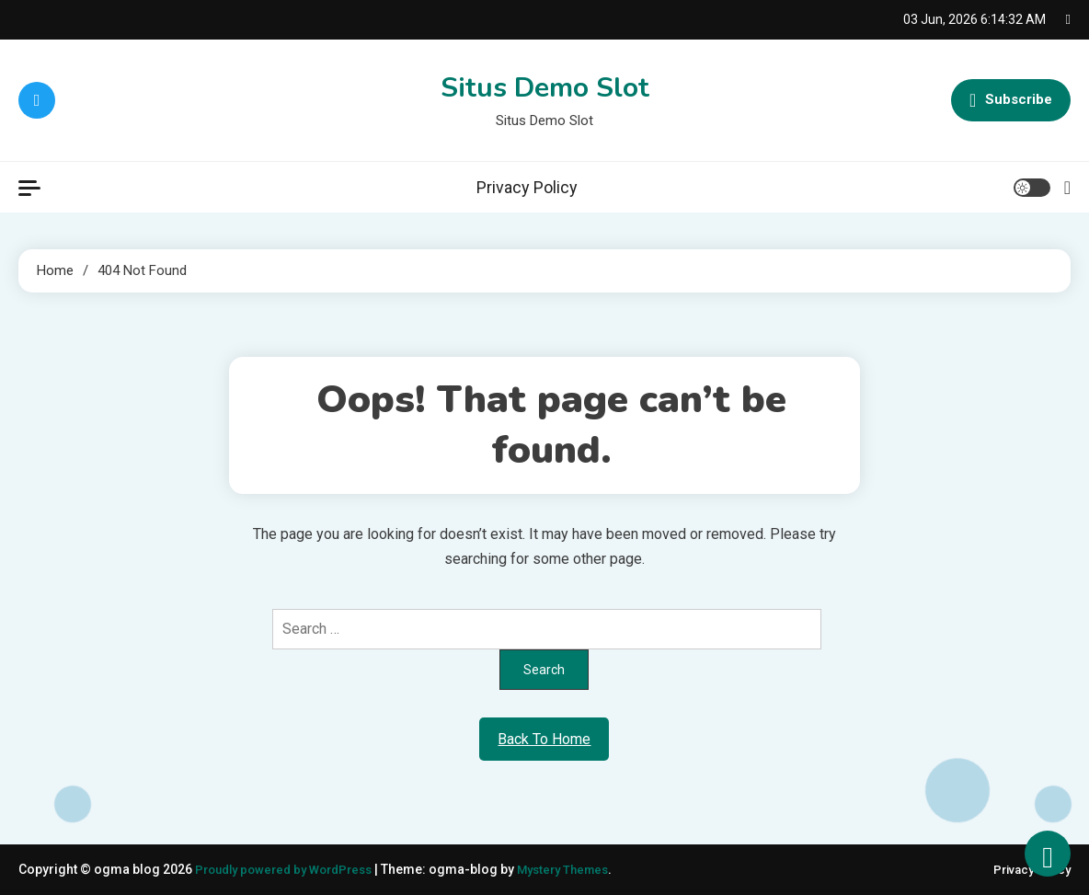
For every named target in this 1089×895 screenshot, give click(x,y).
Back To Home (544, 739)
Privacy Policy (527, 187)
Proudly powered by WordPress (292, 869)
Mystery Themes (582, 869)
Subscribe (1010, 100)
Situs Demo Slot (545, 88)
